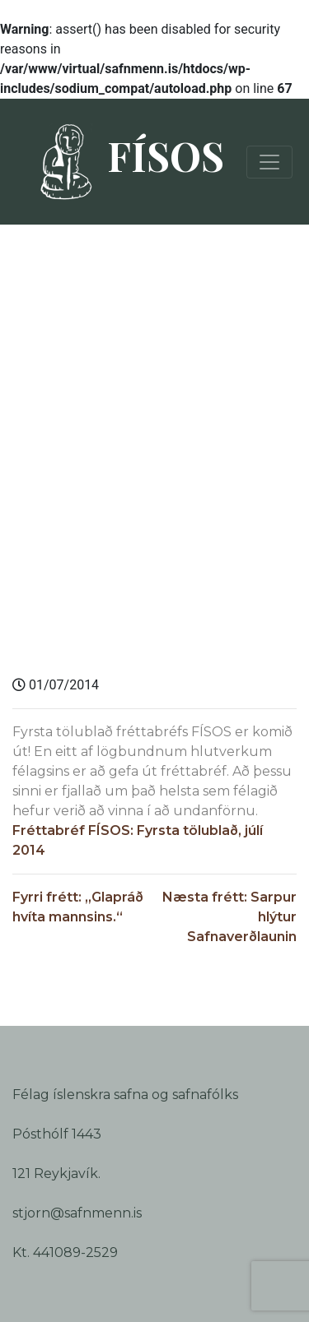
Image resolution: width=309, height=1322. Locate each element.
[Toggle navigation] (269, 162)
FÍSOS (124, 162)
